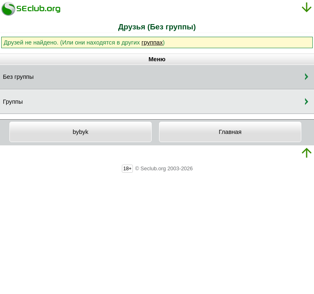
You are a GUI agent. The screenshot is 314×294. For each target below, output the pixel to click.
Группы (13, 101)
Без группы (18, 77)
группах (152, 42)
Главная (230, 132)
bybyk (80, 132)
